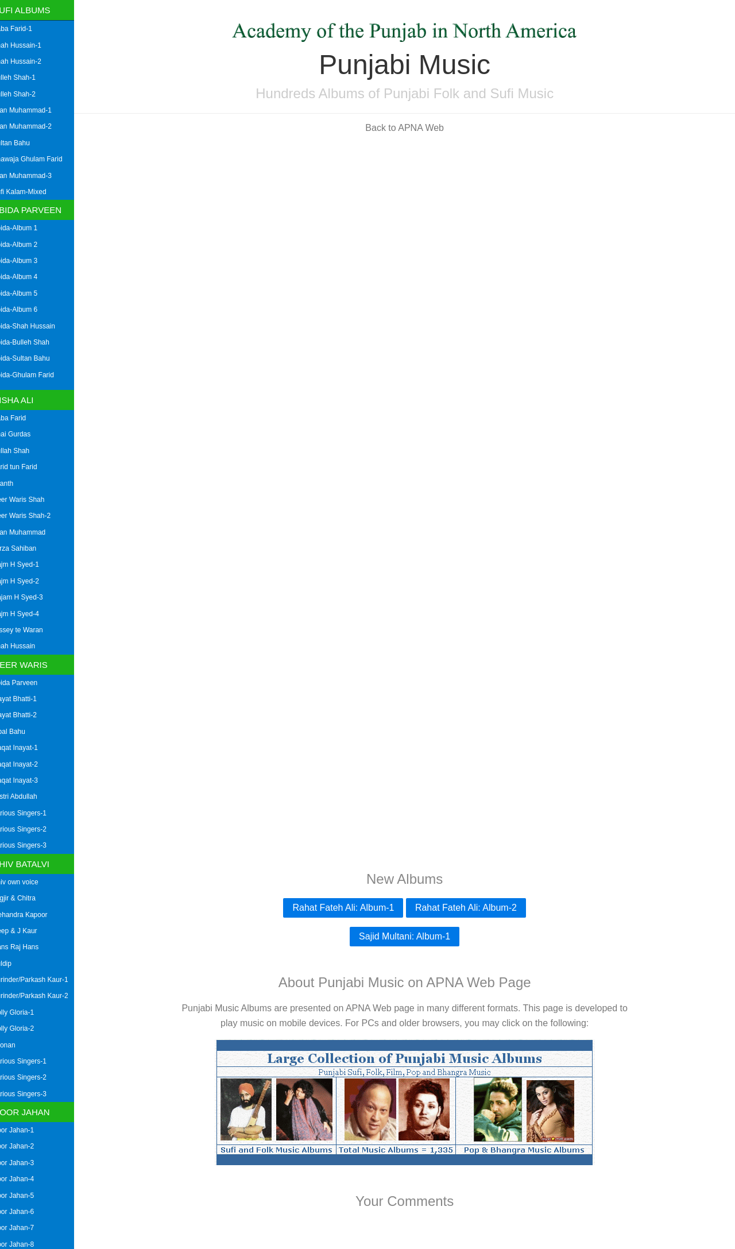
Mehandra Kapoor (31, 915)
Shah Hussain (25, 646)
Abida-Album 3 (26, 261)
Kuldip (13, 964)
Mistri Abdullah (26, 796)
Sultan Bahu (22, 143)
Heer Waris (32, 665)
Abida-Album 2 (26, 245)
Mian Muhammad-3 (33, 176)
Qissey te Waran (29, 630)
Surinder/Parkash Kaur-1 (42, 980)
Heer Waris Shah (30, 500)
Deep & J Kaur (26, 931)
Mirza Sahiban (26, 548)
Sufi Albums (33, 10)
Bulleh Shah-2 (25, 94)
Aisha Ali (25, 400)
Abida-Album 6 (26, 310)
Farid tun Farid (26, 467)
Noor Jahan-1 (25, 1130)
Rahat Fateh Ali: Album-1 (349, 907)
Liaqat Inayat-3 (26, 780)
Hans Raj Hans (27, 947)
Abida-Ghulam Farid (34, 375)
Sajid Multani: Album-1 (410, 936)
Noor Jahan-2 (25, 1146)
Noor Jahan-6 (25, 1212)
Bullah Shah (22, 451)
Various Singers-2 (31, 829)
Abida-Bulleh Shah (32, 342)
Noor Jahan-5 (25, 1196)
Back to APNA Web (411, 128)
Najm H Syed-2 (27, 581)
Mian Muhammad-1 (33, 110)
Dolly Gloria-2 (25, 1028)
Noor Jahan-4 (25, 1179)
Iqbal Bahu (20, 732)
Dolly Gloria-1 (25, 1012)
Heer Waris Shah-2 (33, 516)
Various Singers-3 (31, 845)
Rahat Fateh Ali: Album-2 (472, 907)
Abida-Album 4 (26, 277)
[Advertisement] (410, 222)
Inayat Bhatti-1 (26, 699)
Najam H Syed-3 (29, 597)
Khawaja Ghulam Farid (39, 159)
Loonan (15, 1045)
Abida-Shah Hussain (35, 326)
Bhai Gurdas (23, 434)
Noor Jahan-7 (25, 1228)
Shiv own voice (27, 882)
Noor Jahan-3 (25, 1163)
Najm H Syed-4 (27, 614)
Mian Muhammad (30, 532)
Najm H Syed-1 (27, 564)
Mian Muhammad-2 (33, 126)
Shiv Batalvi (33, 864)
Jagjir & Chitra (25, 898)
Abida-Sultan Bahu (32, 358)
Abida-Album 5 (26, 293)
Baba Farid (21, 418)
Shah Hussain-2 (28, 61)
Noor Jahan (33, 1112)
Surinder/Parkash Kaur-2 (42, 996)
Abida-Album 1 (26, 228)
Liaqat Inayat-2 (26, 764)
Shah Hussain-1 (28, 45)
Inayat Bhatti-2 (26, 715)
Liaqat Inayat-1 (26, 748)
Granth (14, 484)
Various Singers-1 (31, 813)
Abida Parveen (39, 210)
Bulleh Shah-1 (25, 78)
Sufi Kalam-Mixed (31, 192)
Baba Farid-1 (24, 29)
